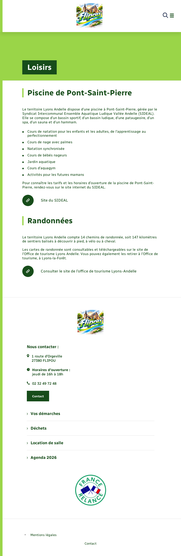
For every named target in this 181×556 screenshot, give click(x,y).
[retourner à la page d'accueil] (89, 15)
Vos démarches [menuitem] (43, 413)
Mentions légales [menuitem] (43, 535)
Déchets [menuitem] (37, 428)
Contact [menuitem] (90, 543)
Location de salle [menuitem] (45, 442)
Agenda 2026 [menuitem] (42, 457)
